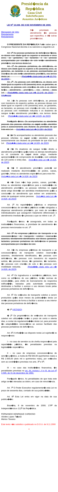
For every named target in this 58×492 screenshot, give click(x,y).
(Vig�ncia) (6, 95)
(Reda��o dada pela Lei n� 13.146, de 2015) (30, 92)
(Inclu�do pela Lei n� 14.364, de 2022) (34, 129)
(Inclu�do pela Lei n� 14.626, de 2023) (19, 176)
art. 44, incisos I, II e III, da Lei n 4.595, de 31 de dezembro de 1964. (29, 371)
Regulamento (7, 36)
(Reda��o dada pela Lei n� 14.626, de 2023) (29, 116)
